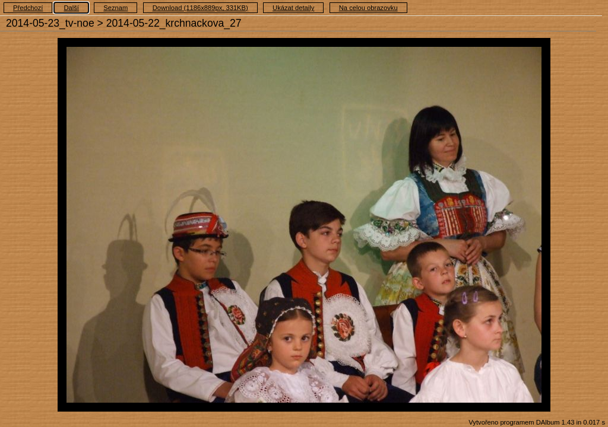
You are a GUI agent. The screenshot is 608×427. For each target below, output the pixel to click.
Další (71, 7)
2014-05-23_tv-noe (50, 23)
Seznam (115, 7)
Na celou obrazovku (368, 7)
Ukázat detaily (293, 7)
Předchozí (28, 7)
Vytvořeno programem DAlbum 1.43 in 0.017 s (536, 422)
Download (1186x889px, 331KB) (200, 7)
